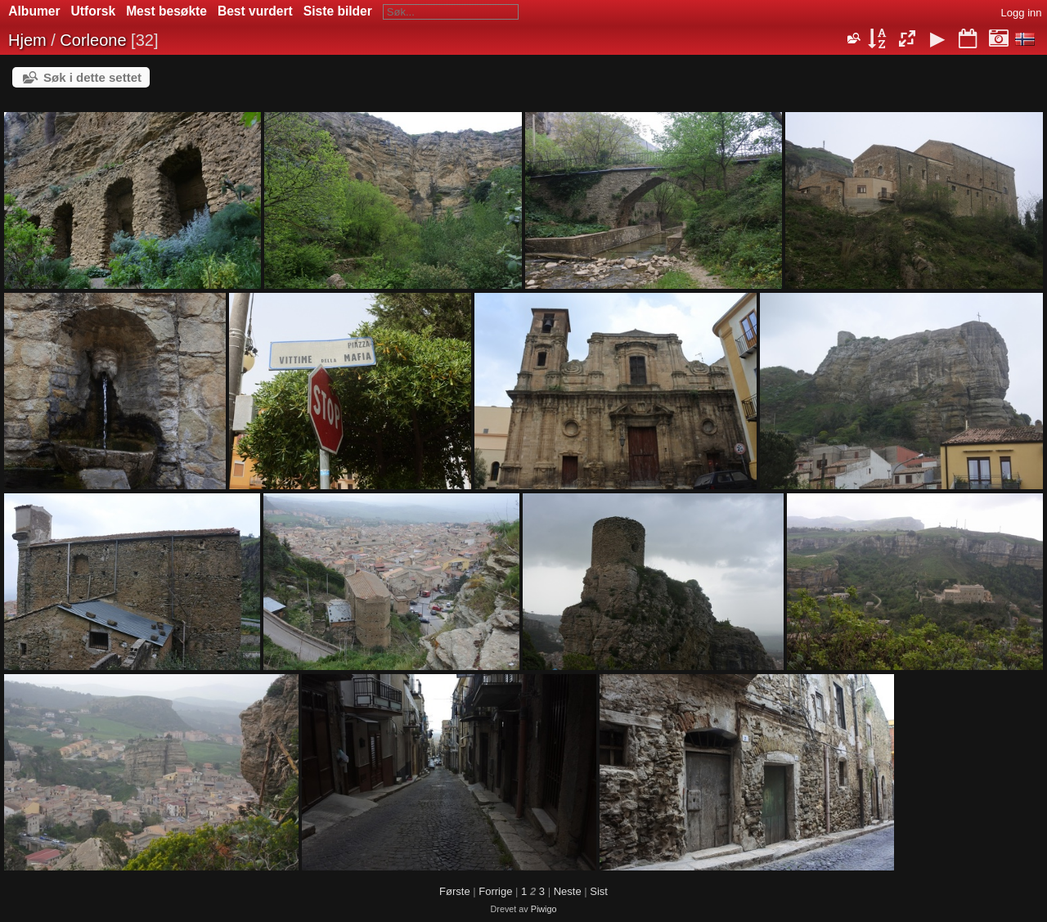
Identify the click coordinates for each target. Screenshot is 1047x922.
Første (454, 891)
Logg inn (1021, 13)
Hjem (27, 40)
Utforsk (93, 11)
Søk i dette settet (92, 77)
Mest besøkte (166, 11)
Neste (568, 891)
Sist (599, 891)
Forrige (495, 891)
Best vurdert (255, 11)
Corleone (93, 40)
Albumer (34, 11)
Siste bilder (337, 11)
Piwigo (544, 909)
